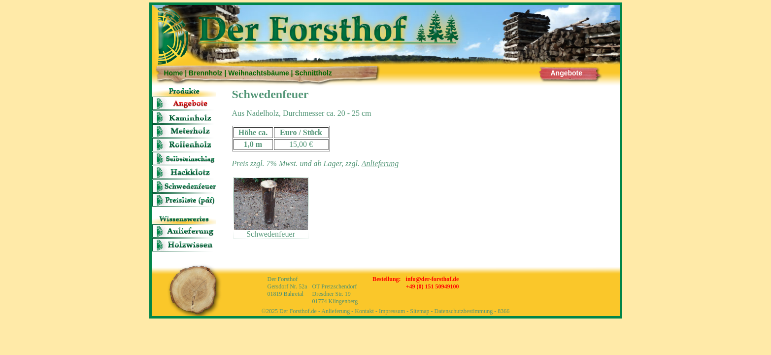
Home (173, 73)
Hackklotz (184, 172)
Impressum (392, 311)
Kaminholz (184, 117)
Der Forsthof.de (298, 311)
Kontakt (364, 311)
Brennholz (205, 73)
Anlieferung (184, 231)
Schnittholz (313, 73)
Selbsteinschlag (184, 158)
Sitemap (419, 311)
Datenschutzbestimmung (464, 311)
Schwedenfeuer (184, 186)
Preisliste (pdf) (184, 200)
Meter (184, 131)
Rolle (184, 144)
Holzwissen (184, 244)
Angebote (567, 73)
